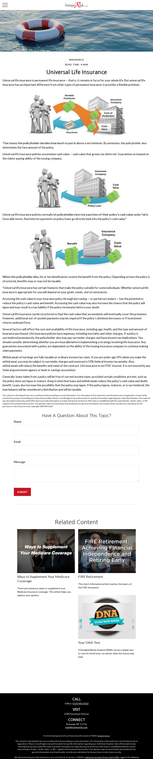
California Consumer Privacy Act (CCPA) (102, 757)
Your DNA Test (89, 642)
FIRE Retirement (90, 577)
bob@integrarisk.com (76, 727)
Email (17, 442)
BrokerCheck (104, 736)
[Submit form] (22, 492)
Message (19, 462)
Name (17, 421)
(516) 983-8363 (80, 703)
